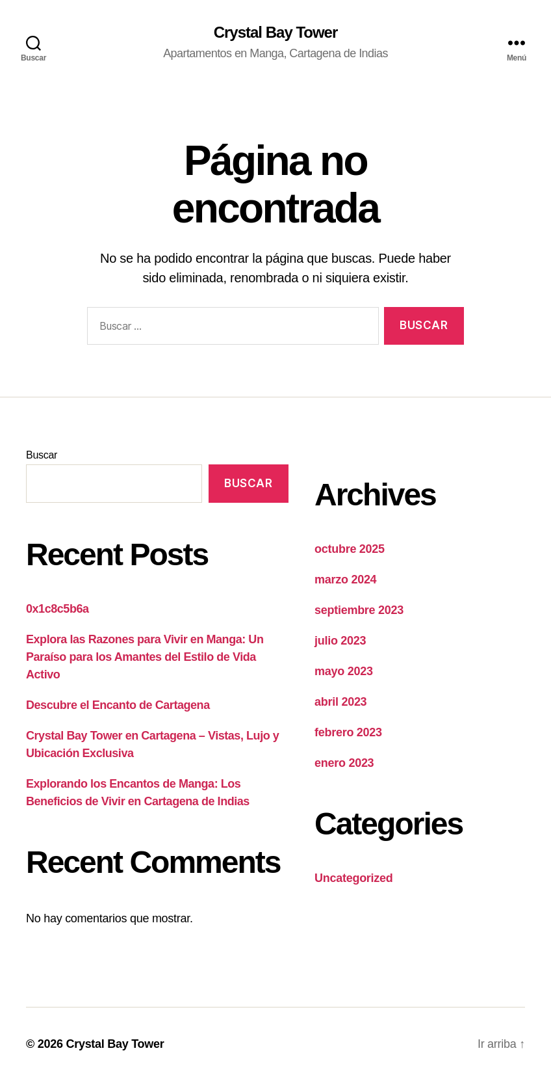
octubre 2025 (349, 548)
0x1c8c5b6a (57, 608)
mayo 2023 (343, 671)
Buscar (41, 454)
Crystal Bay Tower (276, 32)
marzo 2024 (345, 579)
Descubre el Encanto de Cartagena (118, 705)
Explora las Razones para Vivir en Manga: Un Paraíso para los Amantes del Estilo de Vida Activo (144, 657)
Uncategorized (353, 878)
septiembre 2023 (359, 610)
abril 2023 (340, 701)
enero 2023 (344, 762)
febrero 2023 (348, 732)
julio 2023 (340, 640)
